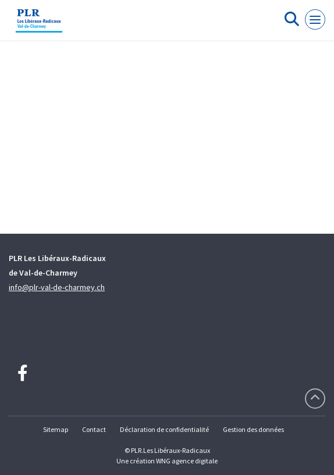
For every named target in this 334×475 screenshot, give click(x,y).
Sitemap (55, 429)
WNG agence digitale (187, 460)
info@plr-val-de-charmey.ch (57, 287)
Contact (94, 429)
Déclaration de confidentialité (164, 429)
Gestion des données (253, 429)
